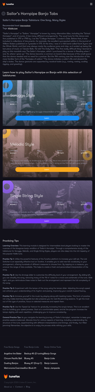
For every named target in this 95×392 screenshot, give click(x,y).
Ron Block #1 (30, 368)
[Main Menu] (91, 4)
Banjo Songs (50, 353)
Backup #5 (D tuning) (34, 353)
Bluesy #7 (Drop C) (33, 363)
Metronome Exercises (14, 368)
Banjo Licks (49, 358)
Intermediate (25, 26)
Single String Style (26, 195)
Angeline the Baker (13, 353)
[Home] (11, 4)
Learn (46, 118)
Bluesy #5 (28, 358)
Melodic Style (22, 144)
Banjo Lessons (51, 363)
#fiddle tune (13, 28)
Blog (28, 387)
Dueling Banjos (11, 363)
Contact (19, 387)
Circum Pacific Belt (13, 358)
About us (8, 387)
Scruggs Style (22, 95)
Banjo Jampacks (52, 368)
